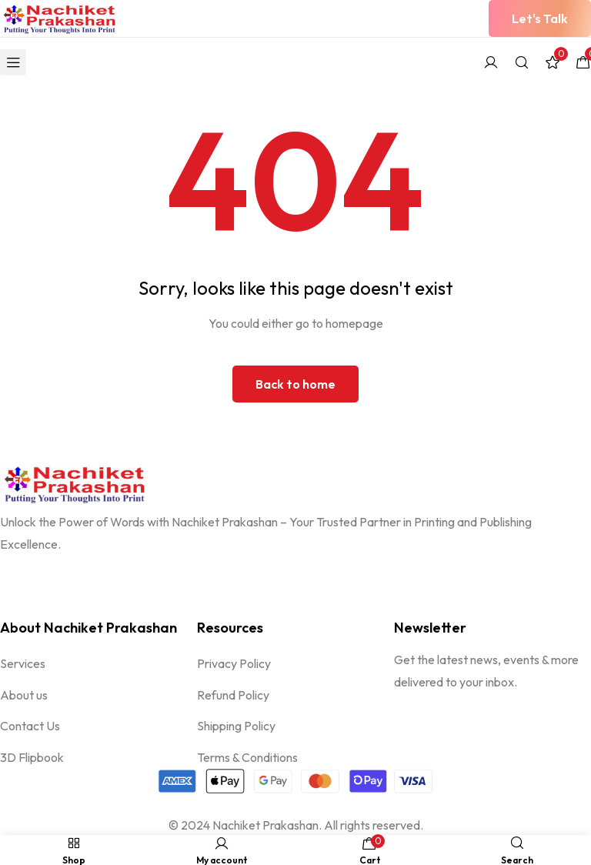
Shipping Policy (236, 727)
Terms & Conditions (247, 758)
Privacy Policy (234, 664)
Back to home (295, 384)
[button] (540, 18)
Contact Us (30, 727)
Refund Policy (233, 695)
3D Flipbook (32, 758)
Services (22, 664)
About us (24, 695)
